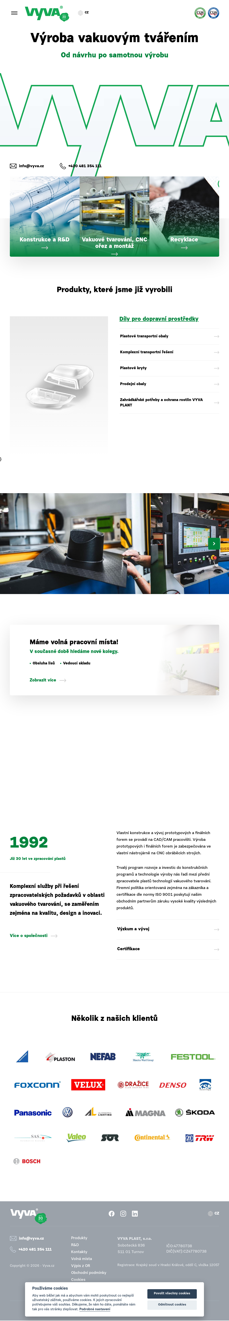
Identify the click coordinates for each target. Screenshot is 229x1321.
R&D (75, 1245)
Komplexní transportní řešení (146, 352)
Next (214, 544)
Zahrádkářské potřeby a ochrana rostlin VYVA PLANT (161, 402)
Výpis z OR (80, 1266)
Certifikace (128, 950)
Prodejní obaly (133, 384)
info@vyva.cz (31, 166)
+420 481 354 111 (85, 166)
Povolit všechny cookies (172, 1293)
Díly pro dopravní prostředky (159, 319)
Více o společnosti (28, 936)
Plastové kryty (133, 368)
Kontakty (79, 1252)
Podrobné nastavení (94, 1309)
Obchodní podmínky (88, 1273)
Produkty (79, 1239)
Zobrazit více (43, 680)
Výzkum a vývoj (133, 930)
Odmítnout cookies (172, 1304)
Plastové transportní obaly (144, 336)
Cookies (78, 1280)
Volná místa (81, 1259)
